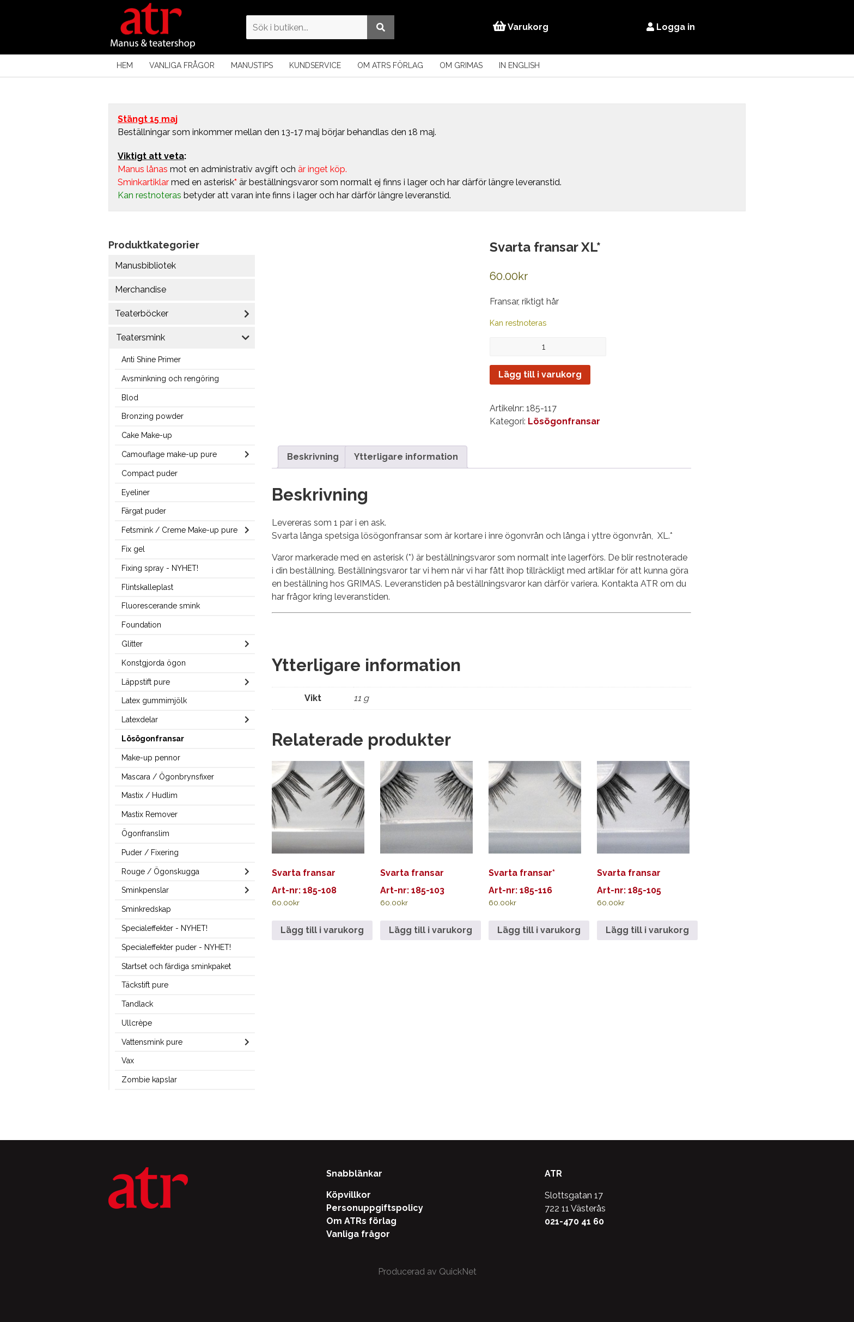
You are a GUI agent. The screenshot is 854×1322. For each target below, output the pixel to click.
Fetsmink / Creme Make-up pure (179, 530)
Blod (129, 397)
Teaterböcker (141, 313)
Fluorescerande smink (160, 605)
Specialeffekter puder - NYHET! (176, 947)
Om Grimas (461, 65)
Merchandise (140, 289)
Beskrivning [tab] (313, 457)
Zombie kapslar (149, 1079)
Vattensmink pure (151, 1042)
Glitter (132, 643)
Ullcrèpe (136, 1023)
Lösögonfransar (152, 738)
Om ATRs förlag (390, 65)
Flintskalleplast (147, 587)
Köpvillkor (348, 1195)
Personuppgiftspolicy (374, 1208)
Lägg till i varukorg (540, 374)
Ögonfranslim (145, 833)
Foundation (141, 624)
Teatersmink (140, 337)
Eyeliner (135, 492)
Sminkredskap (146, 909)
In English (519, 65)
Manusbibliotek (145, 265)
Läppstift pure (145, 682)
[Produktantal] (548, 346)
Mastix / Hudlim (149, 795)
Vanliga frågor (182, 65)
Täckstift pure (144, 984)
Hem (125, 65)
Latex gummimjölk (154, 700)
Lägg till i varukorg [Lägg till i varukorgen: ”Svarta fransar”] (322, 930)
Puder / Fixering (150, 852)
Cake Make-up (146, 435)
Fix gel (133, 549)
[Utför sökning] (379, 27)
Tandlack (137, 1004)
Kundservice (315, 65)
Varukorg (520, 27)
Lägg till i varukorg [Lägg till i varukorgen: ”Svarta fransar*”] (539, 930)
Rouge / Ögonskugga (160, 871)
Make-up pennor (150, 757)
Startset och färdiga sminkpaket (176, 966)
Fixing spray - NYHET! (159, 568)
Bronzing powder (152, 416)
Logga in (672, 27)
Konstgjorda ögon (153, 663)
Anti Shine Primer (151, 359)
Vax (127, 1060)
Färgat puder (143, 511)
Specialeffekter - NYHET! (164, 928)
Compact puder (149, 473)
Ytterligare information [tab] (406, 457)
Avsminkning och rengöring (170, 378)
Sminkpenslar (145, 890)
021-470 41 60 (574, 1221)
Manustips (252, 65)
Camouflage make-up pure (169, 454)
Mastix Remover (149, 814)
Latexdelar (139, 719)
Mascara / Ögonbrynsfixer (167, 776)
